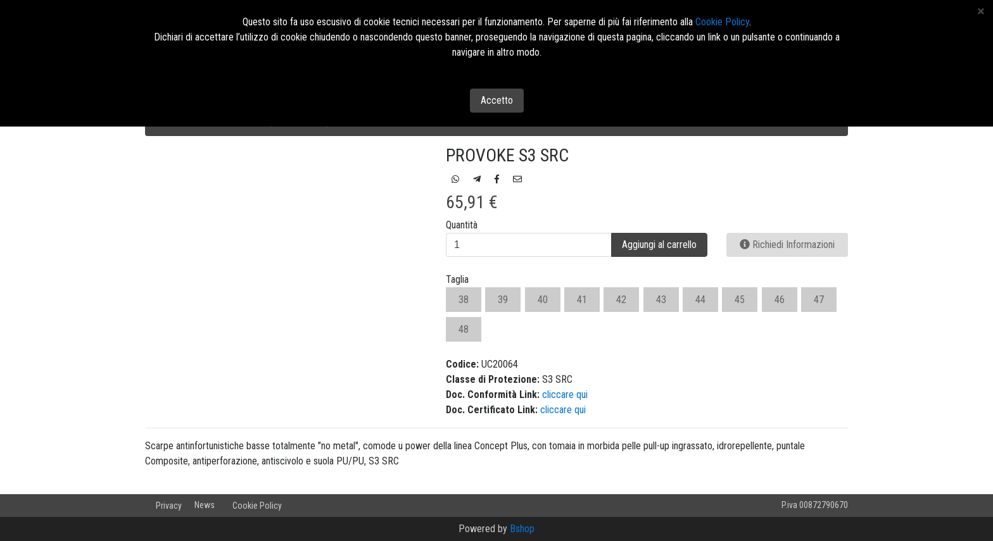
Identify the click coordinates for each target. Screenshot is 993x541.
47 (819, 300)
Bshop (522, 529)
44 (700, 300)
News (204, 505)
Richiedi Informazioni (787, 245)
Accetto (497, 100)
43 (661, 300)
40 (543, 300)
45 (740, 300)
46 (780, 300)
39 (503, 300)
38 (464, 300)
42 (621, 300)
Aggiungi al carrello (659, 245)
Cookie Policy (257, 506)
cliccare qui (565, 395)
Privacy (169, 506)
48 (464, 329)
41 (582, 300)
